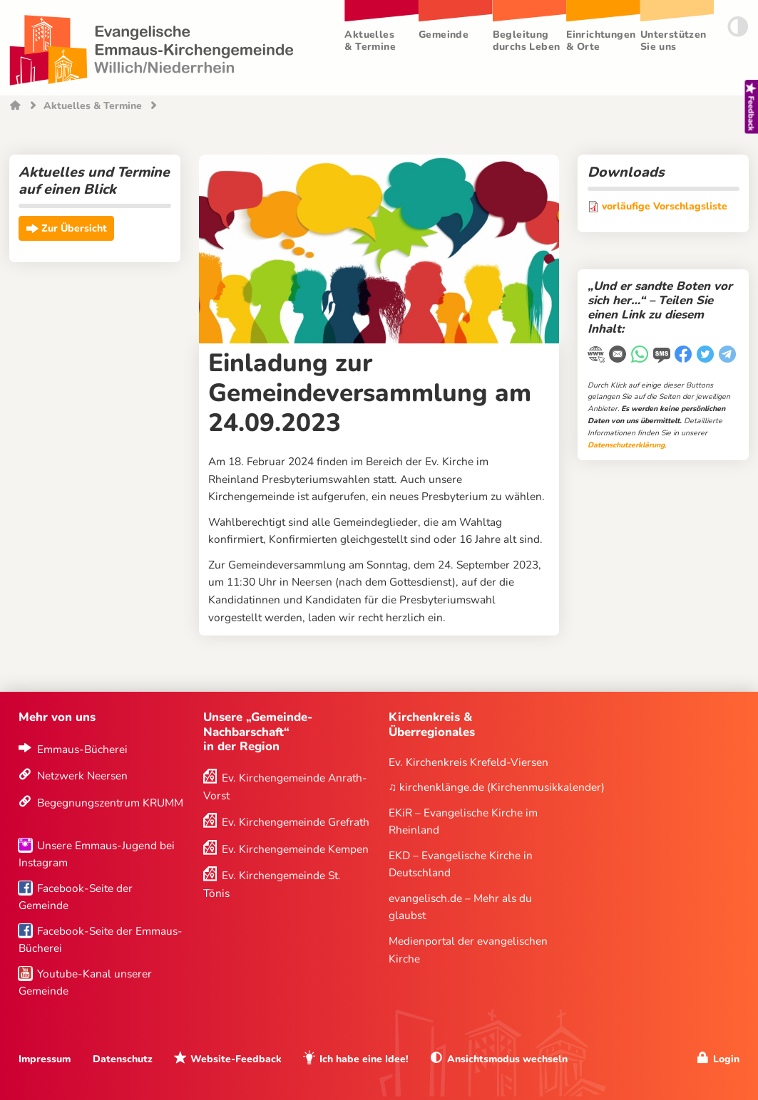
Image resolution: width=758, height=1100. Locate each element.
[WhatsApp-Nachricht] (640, 356)
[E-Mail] (618, 356)
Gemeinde (443, 34)
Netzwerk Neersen (82, 775)
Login (726, 1059)
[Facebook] (684, 356)
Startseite (15, 106)
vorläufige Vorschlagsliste (664, 206)
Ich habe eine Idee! (364, 1059)
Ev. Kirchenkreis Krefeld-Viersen (468, 761)
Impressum (45, 1059)
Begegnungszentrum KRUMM (110, 802)
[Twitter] (706, 356)
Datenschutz (123, 1059)
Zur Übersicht (74, 229)
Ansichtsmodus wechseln (507, 1059)
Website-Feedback (236, 1059)
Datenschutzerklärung (626, 445)
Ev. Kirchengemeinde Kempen (295, 848)
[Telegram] (728, 356)
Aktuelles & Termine (370, 40)
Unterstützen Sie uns (673, 40)
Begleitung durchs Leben (526, 40)
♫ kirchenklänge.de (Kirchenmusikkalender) (497, 786)
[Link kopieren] (597, 356)
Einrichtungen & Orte (600, 40)
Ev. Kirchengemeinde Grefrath (295, 821)
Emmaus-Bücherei (82, 749)
